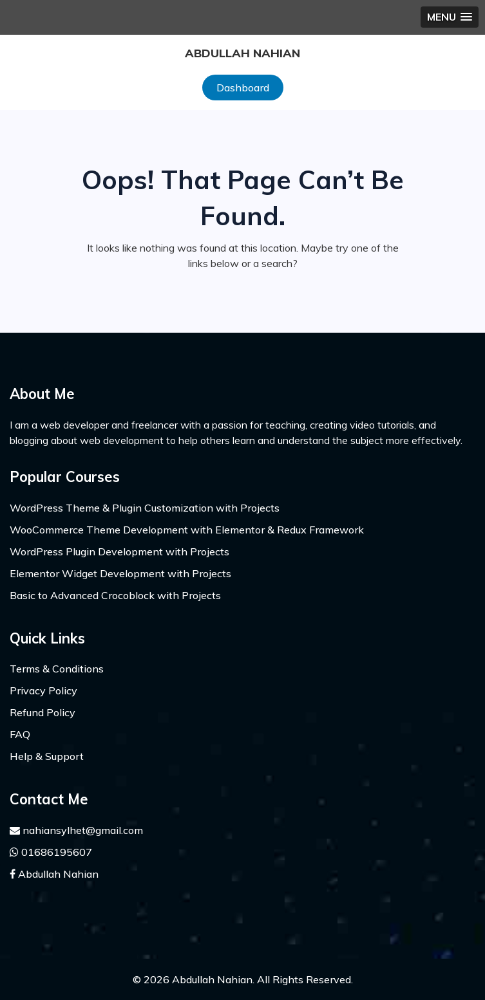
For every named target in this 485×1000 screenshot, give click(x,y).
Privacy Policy (43, 690)
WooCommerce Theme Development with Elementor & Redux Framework (187, 529)
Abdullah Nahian (242, 53)
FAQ (20, 734)
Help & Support (47, 756)
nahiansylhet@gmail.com (76, 830)
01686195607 (51, 852)
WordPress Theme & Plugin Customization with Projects (145, 507)
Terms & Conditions (57, 668)
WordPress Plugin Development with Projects (119, 551)
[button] (450, 17)
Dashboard (242, 87)
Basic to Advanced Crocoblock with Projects (115, 595)
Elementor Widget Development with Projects (120, 573)
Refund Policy (42, 712)
